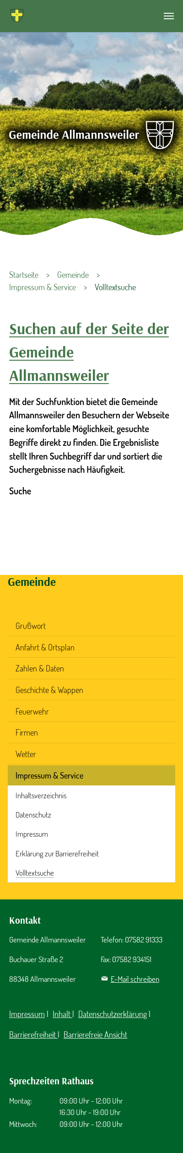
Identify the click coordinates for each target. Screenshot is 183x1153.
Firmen (27, 732)
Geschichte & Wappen (49, 690)
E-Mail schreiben (135, 979)
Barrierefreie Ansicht (95, 1034)
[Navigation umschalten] (169, 16)
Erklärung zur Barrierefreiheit (57, 853)
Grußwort (31, 626)
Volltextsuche (35, 872)
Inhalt (62, 1014)
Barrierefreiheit (33, 1034)
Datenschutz (33, 814)
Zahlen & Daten (40, 668)
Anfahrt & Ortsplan (45, 647)
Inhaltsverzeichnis (41, 795)
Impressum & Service (49, 775)
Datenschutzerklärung (112, 1014)
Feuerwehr (32, 711)
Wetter (26, 754)
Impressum (32, 834)
